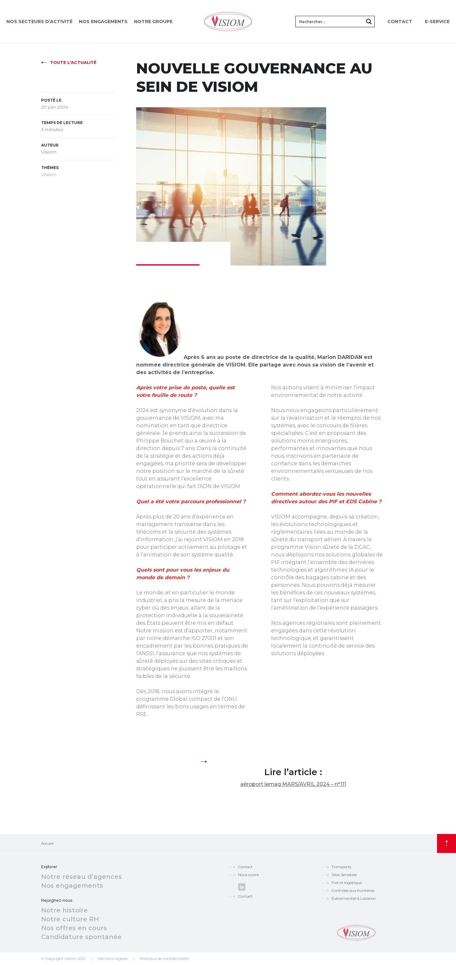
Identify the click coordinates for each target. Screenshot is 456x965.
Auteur (50, 145)
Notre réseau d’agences (81, 876)
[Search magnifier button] (369, 21)
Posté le (51, 100)
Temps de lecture (62, 122)
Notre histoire (64, 910)
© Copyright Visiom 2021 (63, 958)
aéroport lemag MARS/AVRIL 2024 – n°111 (293, 784)
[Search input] (330, 21)
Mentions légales (113, 958)
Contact (399, 21)
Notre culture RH (70, 919)
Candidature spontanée (81, 937)
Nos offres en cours (74, 928)
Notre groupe (153, 21)
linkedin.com (241, 887)
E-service (437, 21)
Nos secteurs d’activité (39, 21)
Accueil (47, 843)
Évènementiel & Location (354, 898)
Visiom (48, 174)
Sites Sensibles (344, 874)
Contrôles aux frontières (353, 890)
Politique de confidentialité (164, 958)
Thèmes (50, 167)
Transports (341, 866)
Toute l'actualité (73, 62)
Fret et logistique (347, 882)
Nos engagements (103, 21)
